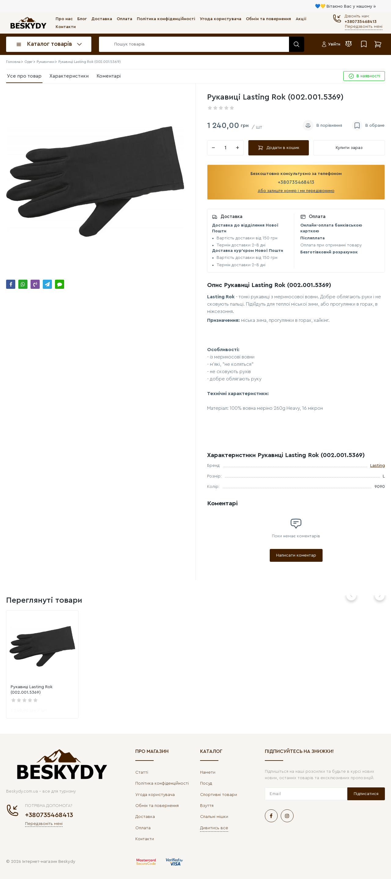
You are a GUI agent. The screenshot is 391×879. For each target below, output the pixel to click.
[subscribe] (306, 793)
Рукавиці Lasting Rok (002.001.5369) (32, 690)
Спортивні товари (218, 795)
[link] (42, 646)
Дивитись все (214, 828)
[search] (200, 44)
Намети (207, 772)
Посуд (206, 783)
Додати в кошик (278, 148)
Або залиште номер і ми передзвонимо (296, 191)
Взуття (207, 806)
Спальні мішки (214, 817)
